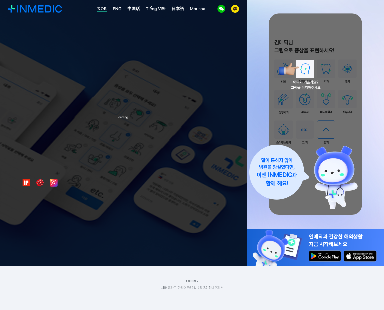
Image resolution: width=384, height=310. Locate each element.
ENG (117, 8)
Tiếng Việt (156, 8)
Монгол (197, 8)
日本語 (177, 8)
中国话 (133, 8)
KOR (102, 8)
